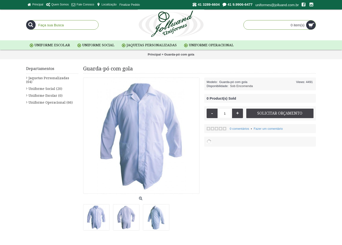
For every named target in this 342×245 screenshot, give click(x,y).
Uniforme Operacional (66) (50, 102)
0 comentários (239, 128)
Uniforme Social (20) (45, 89)
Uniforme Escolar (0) (45, 95)
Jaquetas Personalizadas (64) (47, 80)
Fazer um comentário (268, 128)
